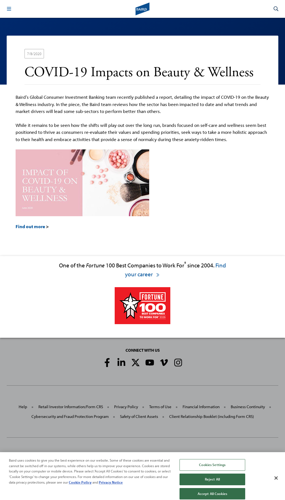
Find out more (30, 226)
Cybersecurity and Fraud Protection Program (70, 416)
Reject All (212, 482)
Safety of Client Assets (139, 416)
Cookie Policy (80, 485)
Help (23, 406)
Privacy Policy (126, 406)
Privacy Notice (111, 485)
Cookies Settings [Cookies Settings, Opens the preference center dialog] (212, 468)
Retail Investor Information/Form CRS (70, 406)
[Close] (276, 481)
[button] (9, 9)
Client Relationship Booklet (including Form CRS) (211, 416)
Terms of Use (160, 406)
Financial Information (201, 406)
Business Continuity (248, 406)
